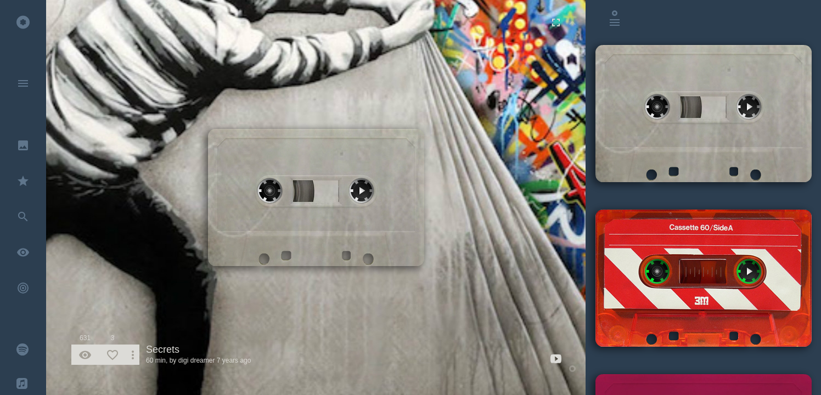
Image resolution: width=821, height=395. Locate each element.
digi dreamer (196, 360)
